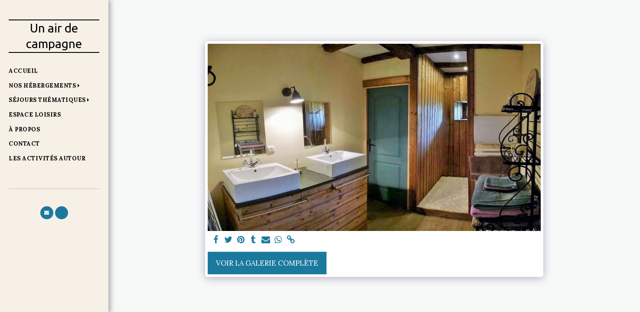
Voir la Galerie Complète (267, 263)
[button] (46, 85)
